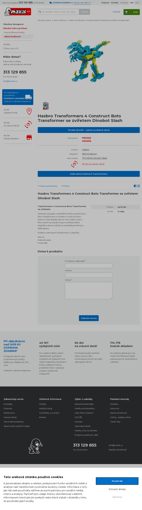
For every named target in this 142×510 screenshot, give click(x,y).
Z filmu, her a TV (10, 48)
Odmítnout (117, 497)
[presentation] (88, 306)
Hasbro (85, 149)
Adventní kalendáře (84, 404)
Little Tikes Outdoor (84, 413)
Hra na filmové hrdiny (14, 32)
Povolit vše (117, 481)
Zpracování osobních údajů (17, 426)
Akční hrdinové (12, 36)
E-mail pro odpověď (74, 261)
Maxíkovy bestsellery (85, 408)
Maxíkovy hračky (44, 20)
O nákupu (124, 3)
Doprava (8, 408)
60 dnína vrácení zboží (11, 124)
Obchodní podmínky (14, 421)
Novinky (78, 421)
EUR (137, 3)
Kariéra (42, 417)
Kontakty (8, 404)
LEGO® (78, 417)
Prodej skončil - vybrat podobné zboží (89, 130)
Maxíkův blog (45, 408)
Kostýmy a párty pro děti (86, 435)
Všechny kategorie (13, 24)
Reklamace (9, 413)
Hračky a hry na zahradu (86, 430)
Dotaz (66, 186)
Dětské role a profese (15, 28)
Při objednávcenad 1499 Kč (17, 96)
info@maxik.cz (10, 81)
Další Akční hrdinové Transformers (89, 174)
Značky (6, 44)
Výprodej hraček (83, 426)
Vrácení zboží (10, 417)
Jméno (68, 270)
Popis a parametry (48, 186)
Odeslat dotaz (89, 318)
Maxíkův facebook (118, 449)
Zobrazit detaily (117, 489)
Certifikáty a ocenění (49, 413)
